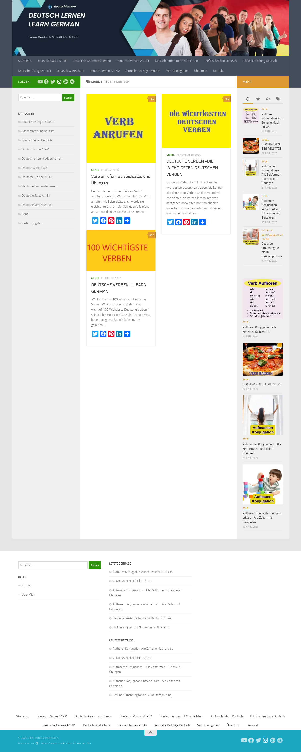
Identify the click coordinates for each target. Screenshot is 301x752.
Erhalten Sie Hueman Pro (77, 743)
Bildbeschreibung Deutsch (259, 61)
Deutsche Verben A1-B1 (133, 61)
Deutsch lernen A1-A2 (105, 71)
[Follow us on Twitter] (52, 81)
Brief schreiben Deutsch (37, 140)
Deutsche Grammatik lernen (92, 61)
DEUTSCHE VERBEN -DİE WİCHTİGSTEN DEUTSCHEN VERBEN (192, 168)
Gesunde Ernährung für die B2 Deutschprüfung (142, 618)
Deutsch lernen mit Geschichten (176, 61)
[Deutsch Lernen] (39, 81)
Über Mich (28, 594)
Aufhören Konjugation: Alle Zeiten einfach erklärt (143, 572)
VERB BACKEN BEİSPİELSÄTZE (262, 384)
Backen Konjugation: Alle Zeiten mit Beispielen (141, 627)
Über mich (201, 71)
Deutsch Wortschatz (70, 71)
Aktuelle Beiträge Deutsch (143, 71)
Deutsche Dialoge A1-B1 (34, 71)
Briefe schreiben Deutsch (220, 61)
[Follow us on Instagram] (59, 81)
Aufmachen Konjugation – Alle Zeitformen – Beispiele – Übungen (271, 174)
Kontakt (218, 71)
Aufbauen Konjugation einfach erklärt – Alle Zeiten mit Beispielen (272, 209)
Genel (95, 170)
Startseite (24, 61)
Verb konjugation (177, 71)
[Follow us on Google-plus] (65, 81)
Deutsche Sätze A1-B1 (52, 61)
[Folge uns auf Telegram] (72, 81)
